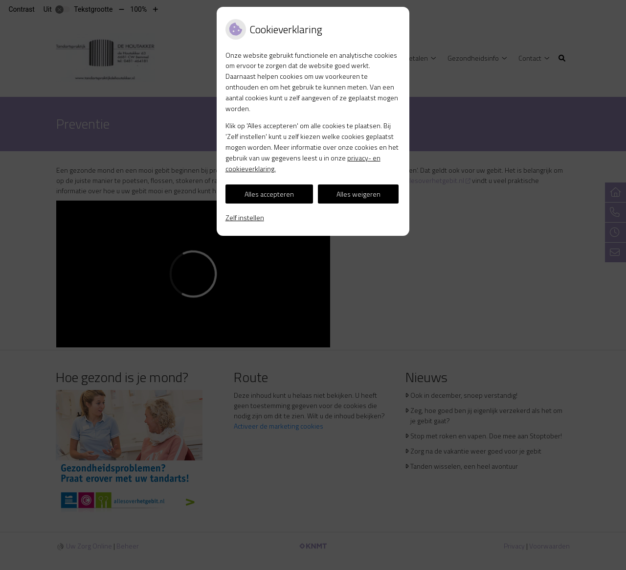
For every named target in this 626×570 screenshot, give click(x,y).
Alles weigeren (358, 194)
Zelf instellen (244, 217)
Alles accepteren (269, 194)
